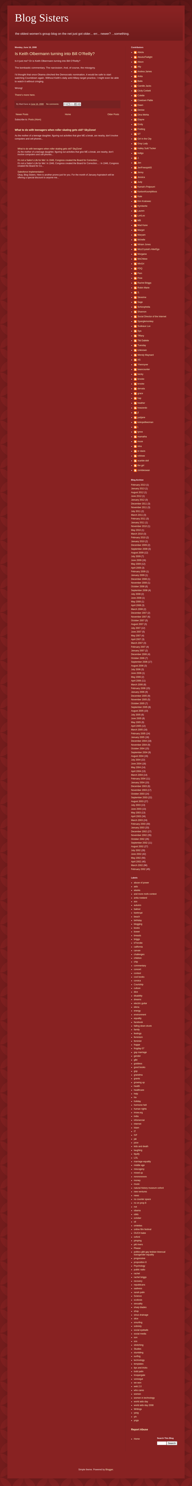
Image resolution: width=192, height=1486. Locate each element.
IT (135, 1131)
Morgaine (142, 254)
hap (139, 398)
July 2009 (135, 556)
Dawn (140, 105)
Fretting (141, 129)
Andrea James (145, 71)
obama (137, 1210)
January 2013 (138, 488)
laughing (138, 1150)
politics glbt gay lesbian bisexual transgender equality (149, 1253)
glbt (135, 1060)
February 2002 (138, 869)
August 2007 (137, 624)
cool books (139, 977)
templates (138, 1364)
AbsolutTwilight (145, 57)
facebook (138, 1022)
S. (139, 292)
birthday (138, 920)
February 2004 (138, 778)
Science (138, 1296)
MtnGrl (141, 263)
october (137, 1218)
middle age (139, 1165)
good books (139, 1067)
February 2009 (138, 571)
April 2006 (136, 680)
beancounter (144, 369)
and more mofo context (145, 894)
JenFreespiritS (145, 167)
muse (140, 441)
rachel (137, 1273)
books (137, 928)
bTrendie (138, 943)
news (136, 1195)
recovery (138, 1281)
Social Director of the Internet (152, 316)
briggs (137, 939)
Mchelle (141, 239)
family (137, 1029)
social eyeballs (141, 1330)
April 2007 (136, 639)
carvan (137, 950)
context (137, 973)
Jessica (141, 177)
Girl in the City (144, 138)
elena (136, 1007)
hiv (135, 1097)
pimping (138, 1240)
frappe (137, 1044)
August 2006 (137, 665)
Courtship (138, 984)
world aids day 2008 (144, 1405)
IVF (135, 1135)
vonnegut (138, 1379)
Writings (138, 1409)
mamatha (142, 436)
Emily (140, 124)
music (137, 1184)
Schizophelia (144, 307)
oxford (137, 1237)
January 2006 (138, 692)
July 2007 (135, 628)
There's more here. (25, 94)
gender (137, 1056)
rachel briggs (140, 1277)
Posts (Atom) (34, 119)
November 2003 (139, 790)
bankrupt (138, 913)
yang (136, 1413)
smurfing (138, 1322)
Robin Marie (144, 287)
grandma (138, 1075)
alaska (137, 890)
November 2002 (139, 835)
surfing (137, 1356)
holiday (137, 1101)
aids (136, 886)
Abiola (141, 52)
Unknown (142, 350)
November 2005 (139, 699)
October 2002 (138, 839)
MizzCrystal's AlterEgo (149, 249)
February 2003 (138, 824)
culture (137, 988)
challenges (139, 954)
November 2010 (139, 526)
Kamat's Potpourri (146, 187)
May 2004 (136, 767)
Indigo (141, 153)
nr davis (141, 451)
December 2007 (139, 613)
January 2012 (138, 500)
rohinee (141, 456)
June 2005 (136, 718)
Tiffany (141, 335)
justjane (141, 417)
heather (141, 403)
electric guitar (140, 1003)
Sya (139, 331)
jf (138, 412)
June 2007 (136, 631)
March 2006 (137, 684)
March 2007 (137, 643)
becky (140, 374)
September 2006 (139, 662)
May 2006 (136, 677)
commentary (140, 965)
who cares (139, 1390)
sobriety (138, 1326)
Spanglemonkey (145, 321)
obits (136, 1214)
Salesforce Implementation (31, 172)
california (138, 947)
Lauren (141, 211)
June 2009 (136, 560)
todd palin (138, 1371)
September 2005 (139, 707)
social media (140, 1333)
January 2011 (138, 522)
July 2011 (135, 511)
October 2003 (138, 794)
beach (137, 916)
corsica (137, 980)
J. (138, 158)
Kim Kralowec (144, 201)
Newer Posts (22, 114)
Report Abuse (139, 1429)
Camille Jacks (144, 86)
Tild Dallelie (143, 340)
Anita (140, 76)
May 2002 (136, 858)
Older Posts (113, 114)
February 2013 (138, 485)
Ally (139, 66)
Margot (141, 230)
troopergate (139, 1375)
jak (135, 1139)
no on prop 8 (140, 1203)
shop (136, 1311)
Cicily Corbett (144, 90)
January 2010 (138, 541)
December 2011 (139, 503)
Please (137, 1248)
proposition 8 (140, 1262)
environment (140, 1014)
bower (137, 931)
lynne (140, 432)
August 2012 (137, 492)
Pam (140, 273)
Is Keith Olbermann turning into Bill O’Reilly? (55, 53)
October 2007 (138, 620)
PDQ (140, 268)
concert (137, 969)
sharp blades (140, 1307)
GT (139, 134)
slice (136, 1318)
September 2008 (139, 590)
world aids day (141, 1401)
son (135, 1337)
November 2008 (139, 583)
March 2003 (137, 820)
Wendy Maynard (146, 355)
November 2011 (139, 507)
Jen (139, 162)
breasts (137, 935)
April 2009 (136, 568)
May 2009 (136, 564)
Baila (140, 81)
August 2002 (137, 846)
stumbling (138, 1352)
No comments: (53, 104)
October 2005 (138, 703)
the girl (141, 465)
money (137, 1180)
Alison (141, 62)
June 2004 (136, 763)
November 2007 (139, 617)
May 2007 (136, 635)
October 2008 (138, 586)
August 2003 (137, 801)
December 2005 (139, 696)
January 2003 (138, 827)
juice (136, 1142)
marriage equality (142, 1161)
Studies (137, 1349)
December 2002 (139, 831)
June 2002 (136, 854)
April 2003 (136, 816)
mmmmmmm (140, 1176)
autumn (137, 905)
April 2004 (136, 771)
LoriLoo (141, 215)
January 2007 (138, 650)
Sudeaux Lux (144, 326)
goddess (138, 1063)
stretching (138, 1345)
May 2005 (136, 722)
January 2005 (138, 737)
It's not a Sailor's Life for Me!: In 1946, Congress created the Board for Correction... (58, 160)
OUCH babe (140, 1233)
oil (135, 1221)
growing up (139, 1082)
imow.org (138, 1112)
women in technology (144, 1398)
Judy (140, 182)
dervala (141, 388)
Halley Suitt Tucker (147, 148)
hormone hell (140, 1105)
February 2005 (138, 733)
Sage (140, 302)
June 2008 (136, 598)
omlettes (138, 1225)
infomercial (139, 1120)
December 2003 (139, 786)
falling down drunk (143, 1026)
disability (138, 995)
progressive (139, 1258)
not (135, 1207)
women (137, 1394)
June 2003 (136, 809)
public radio (139, 1269)
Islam (136, 1127)
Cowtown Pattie (145, 100)
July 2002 (135, 850)
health (137, 1086)
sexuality (138, 1303)
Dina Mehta (143, 114)
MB (139, 220)
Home (68, 114)
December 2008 (139, 579)
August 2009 (137, 552)
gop (136, 1071)
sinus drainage (141, 1315)
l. (138, 427)
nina (140, 446)
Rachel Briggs (144, 283)
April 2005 (136, 726)
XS (139, 359)
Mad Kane (143, 225)
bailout (137, 909)
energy (137, 1010)
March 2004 (137, 775)
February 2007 (138, 647)
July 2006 (135, 669)
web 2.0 (138, 1386)
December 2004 (139, 741)
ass (135, 901)
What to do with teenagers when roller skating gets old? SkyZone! (55, 129)
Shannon (142, 311)
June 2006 (136, 673)
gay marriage (140, 1052)
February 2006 (138, 688)
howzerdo (142, 408)
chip (136, 961)
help (136, 1093)
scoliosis (138, 1300)
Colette (141, 95)
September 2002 (139, 842)
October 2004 (138, 748)
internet (137, 1124)
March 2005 (137, 729)
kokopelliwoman (145, 422)
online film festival (142, 1229)
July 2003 (135, 805)
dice (136, 992)
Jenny (140, 172)
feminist (137, 1041)
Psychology (139, 1266)
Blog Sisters (42, 18)
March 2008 (137, 609)
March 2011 (137, 515)
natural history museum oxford (149, 1188)
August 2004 (137, 756)
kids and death (141, 1146)
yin (135, 1416)
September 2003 (139, 797)
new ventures (140, 1191)
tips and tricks (140, 1367)
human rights (140, 1109)
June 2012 (136, 496)
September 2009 (139, 549)
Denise (141, 110)
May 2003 (136, 812)
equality (137, 1018)
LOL (136, 1158)
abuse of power (141, 882)
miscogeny (139, 1169)
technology (139, 1360)
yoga (136, 1420)
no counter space (142, 1199)
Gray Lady (143, 143)
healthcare (139, 1090)
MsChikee (142, 259)
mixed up (138, 1173)
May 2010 (136, 530)
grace (140, 393)
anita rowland (140, 898)
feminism (138, 1037)
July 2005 (135, 714)
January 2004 (138, 782)
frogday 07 (139, 1048)
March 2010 (137, 534)
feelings (137, 1033)
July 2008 (135, 594)
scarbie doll (143, 460)
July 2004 (135, 760)
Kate (140, 196)
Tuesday (142, 345)
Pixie (140, 278)
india (136, 1116)
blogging (138, 924)
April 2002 (136, 861)
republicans (139, 1284)
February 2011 (138, 518)
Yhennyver (143, 364)
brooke (141, 379)
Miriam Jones (144, 244)
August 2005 (137, 711)
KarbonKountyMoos (147, 191)
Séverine (142, 297)
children (138, 958)
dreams (137, 999)
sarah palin (139, 1292)
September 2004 (139, 752)
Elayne (141, 119)
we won (137, 1382)
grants (137, 1078)
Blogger (109, 1469)
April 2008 (136, 605)
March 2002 (137, 865)
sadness (138, 1288)
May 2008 (136, 601)
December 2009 (139, 545)
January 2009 (138, 575)
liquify (137, 1154)
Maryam (141, 235)
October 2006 (138, 658)
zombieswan (144, 470)
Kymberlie (142, 206)
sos (135, 1341)
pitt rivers (138, 1244)
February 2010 (138, 537)
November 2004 (139, 745)
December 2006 (139, 654)
